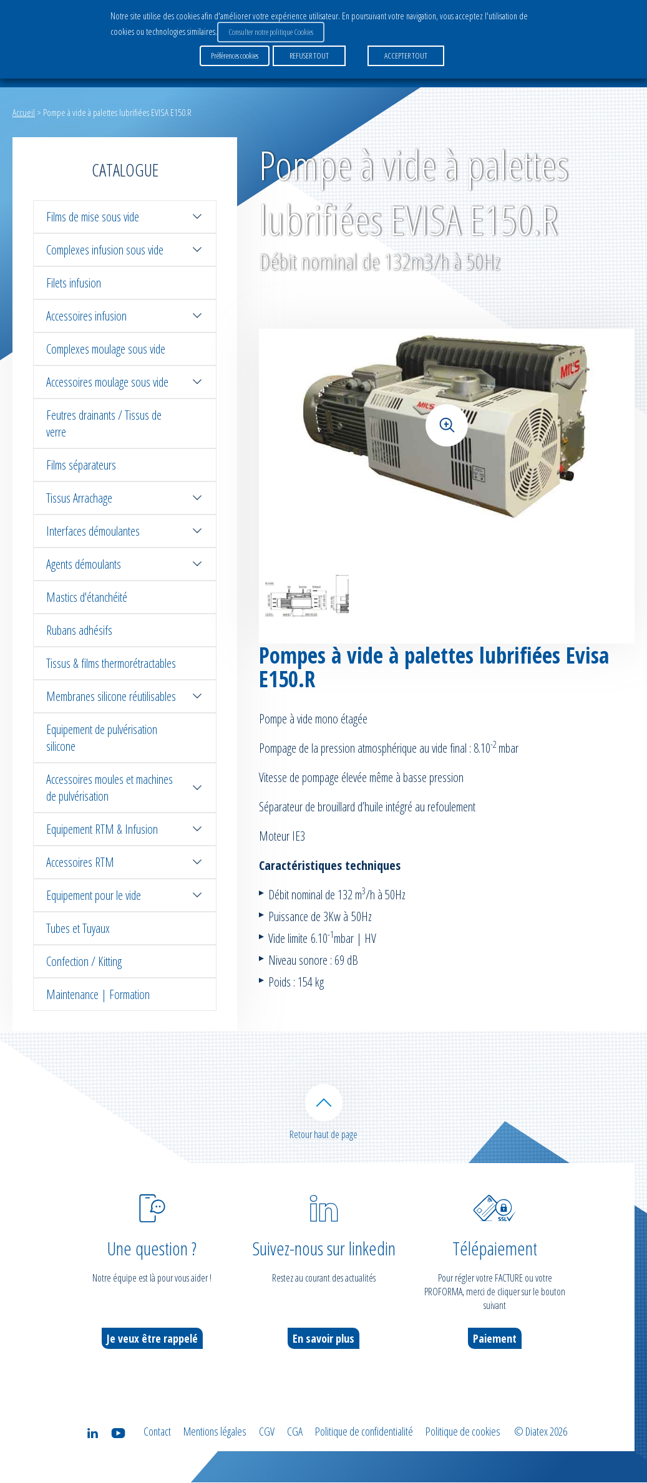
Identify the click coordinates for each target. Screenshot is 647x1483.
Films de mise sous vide (124, 216)
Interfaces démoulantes (124, 531)
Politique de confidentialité (364, 1431)
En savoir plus (323, 1338)
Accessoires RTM (124, 862)
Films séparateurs (81, 464)
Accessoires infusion (124, 315)
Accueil (23, 112)
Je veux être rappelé (152, 1338)
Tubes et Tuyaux (78, 928)
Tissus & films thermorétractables (111, 663)
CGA (295, 1431)
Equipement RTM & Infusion (124, 829)
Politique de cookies (463, 1431)
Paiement (495, 1338)
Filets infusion (73, 282)
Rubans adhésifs (79, 630)
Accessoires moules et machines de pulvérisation (124, 787)
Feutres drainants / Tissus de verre (104, 423)
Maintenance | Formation (98, 994)
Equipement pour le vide (124, 895)
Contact (157, 1431)
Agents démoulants (124, 564)
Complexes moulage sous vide (105, 349)
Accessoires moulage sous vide (124, 382)
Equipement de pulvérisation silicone (101, 738)
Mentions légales (214, 1431)
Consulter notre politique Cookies (270, 31)
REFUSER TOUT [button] (309, 55)
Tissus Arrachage (124, 498)
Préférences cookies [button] (234, 55)
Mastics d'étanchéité (86, 597)
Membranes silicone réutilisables (124, 696)
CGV (267, 1431)
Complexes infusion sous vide (124, 249)
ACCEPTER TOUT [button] (405, 55)
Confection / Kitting (84, 961)
